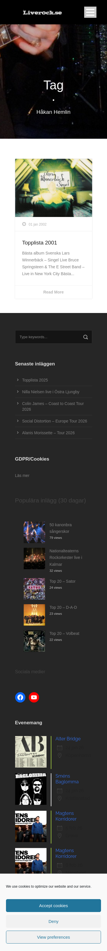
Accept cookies (53, 905)
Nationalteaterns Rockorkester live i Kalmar (66, 558)
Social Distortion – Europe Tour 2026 (54, 421)
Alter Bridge (68, 738)
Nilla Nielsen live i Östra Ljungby (51, 392)
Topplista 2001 (39, 243)
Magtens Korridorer (66, 816)
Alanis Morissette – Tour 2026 (48, 433)
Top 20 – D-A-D (63, 607)
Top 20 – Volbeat (64, 633)
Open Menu (90, 12)
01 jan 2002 (38, 224)
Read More (53, 292)
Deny (53, 921)
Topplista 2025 (35, 380)
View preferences (53, 937)
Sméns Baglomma (67, 778)
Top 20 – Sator (63, 581)
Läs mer (22, 475)
